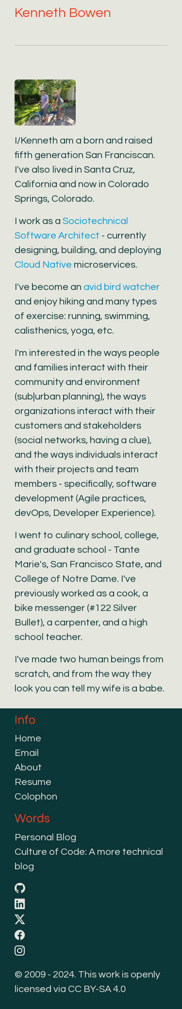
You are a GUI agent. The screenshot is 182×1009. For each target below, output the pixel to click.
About (28, 767)
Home (28, 738)
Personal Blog (45, 837)
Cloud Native (43, 265)
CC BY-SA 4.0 (97, 989)
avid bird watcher (121, 287)
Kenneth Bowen (63, 13)
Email (27, 753)
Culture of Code (50, 852)
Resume (33, 782)
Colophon (36, 796)
